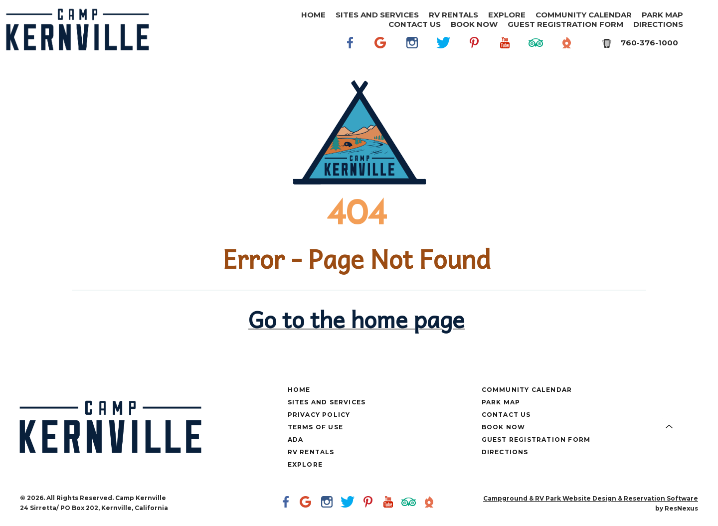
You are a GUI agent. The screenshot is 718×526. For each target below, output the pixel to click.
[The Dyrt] (566, 42)
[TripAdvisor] (536, 42)
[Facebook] (350, 42)
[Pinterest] (474, 42)
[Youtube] (505, 42)
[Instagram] (412, 42)
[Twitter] (443, 42)
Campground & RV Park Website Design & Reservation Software (590, 498)
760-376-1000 (649, 42)
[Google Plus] (381, 42)
